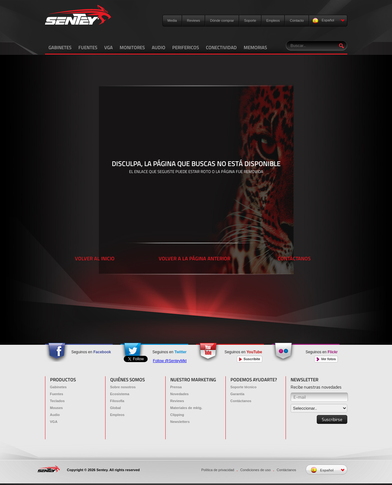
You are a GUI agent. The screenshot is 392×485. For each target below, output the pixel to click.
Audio (55, 415)
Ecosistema (119, 394)
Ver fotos (326, 359)
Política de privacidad (217, 470)
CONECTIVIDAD (221, 47)
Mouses (56, 408)
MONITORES (132, 47)
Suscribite (249, 359)
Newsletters (180, 422)
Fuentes (56, 394)
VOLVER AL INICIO (95, 258)
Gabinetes (58, 387)
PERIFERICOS (185, 47)
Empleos (273, 20)
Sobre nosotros (123, 387)
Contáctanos (241, 401)
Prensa (176, 387)
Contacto (297, 20)
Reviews (193, 20)
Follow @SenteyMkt (170, 361)
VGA (108, 47)
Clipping (177, 415)
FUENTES (87, 47)
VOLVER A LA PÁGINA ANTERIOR (194, 258)
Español (328, 21)
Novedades (179, 394)
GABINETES (59, 47)
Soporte (250, 20)
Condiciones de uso (255, 470)
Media (172, 20)
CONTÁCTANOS (294, 258)
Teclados (57, 401)
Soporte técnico (243, 387)
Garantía (237, 394)
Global (115, 408)
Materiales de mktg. (186, 408)
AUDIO (158, 47)
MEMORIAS (255, 47)
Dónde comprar (222, 20)
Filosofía (117, 401)
